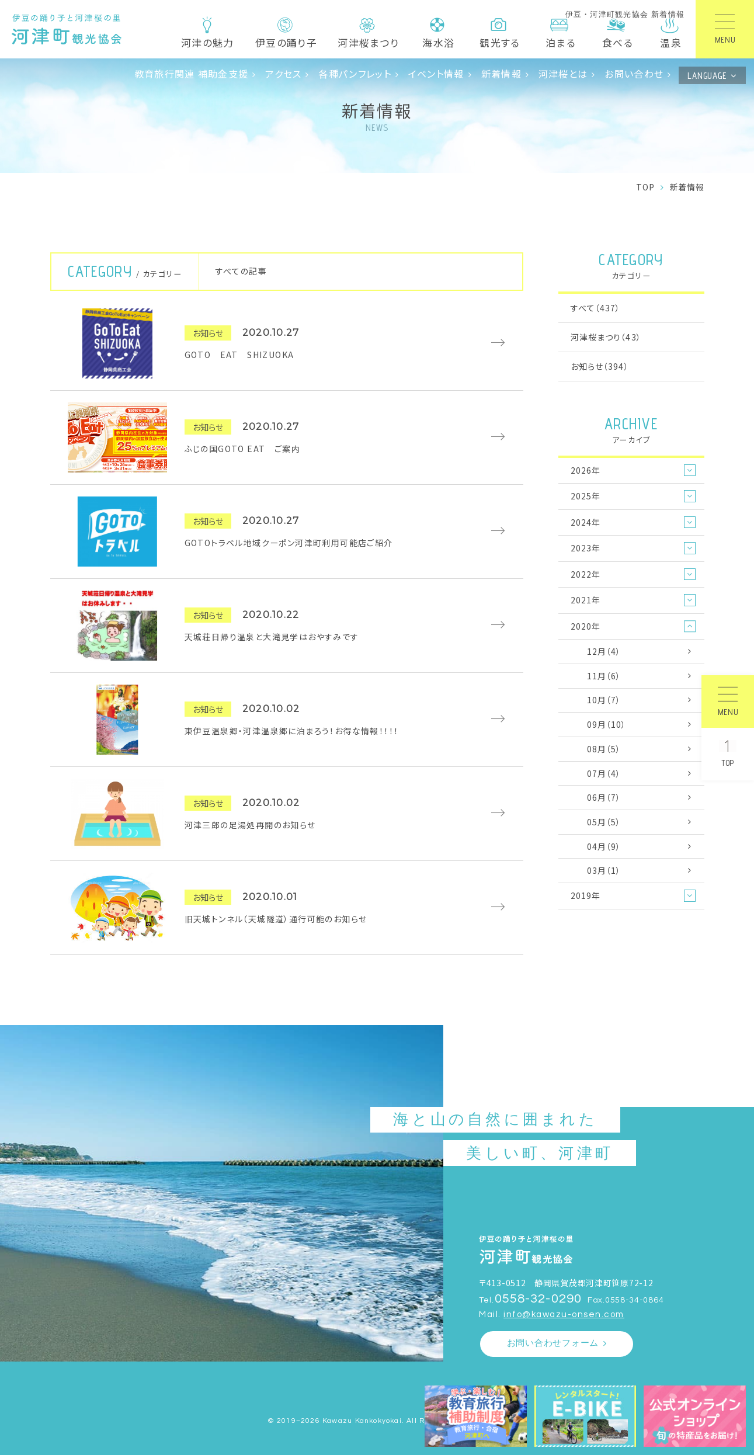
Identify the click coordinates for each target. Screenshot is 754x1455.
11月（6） (604, 676)
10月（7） (604, 700)
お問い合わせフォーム (553, 1343)
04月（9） (604, 846)
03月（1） (604, 870)
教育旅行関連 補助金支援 (191, 74)
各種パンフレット (354, 74)
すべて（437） (596, 308)
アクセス (283, 74)
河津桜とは (563, 74)
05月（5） (604, 822)
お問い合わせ (633, 74)
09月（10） (607, 724)
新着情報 (501, 74)
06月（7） (604, 797)
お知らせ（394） (600, 366)
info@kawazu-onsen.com (563, 1314)
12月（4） (604, 651)
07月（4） (604, 773)
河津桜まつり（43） (606, 337)
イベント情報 (436, 74)
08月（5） (604, 749)
